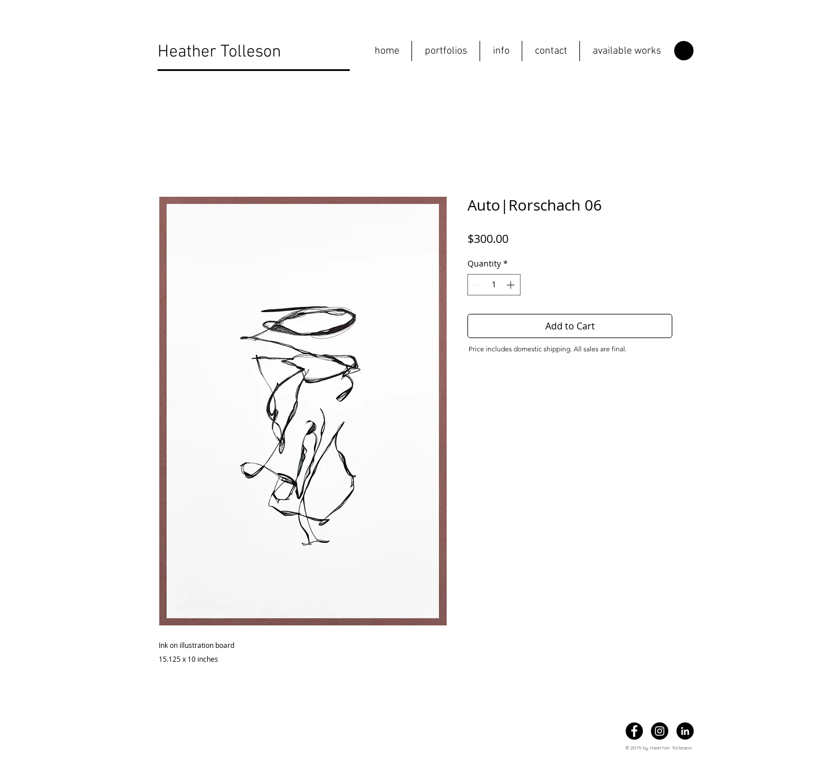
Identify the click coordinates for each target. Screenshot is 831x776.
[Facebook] (634, 731)
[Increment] (511, 285)
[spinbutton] (494, 285)
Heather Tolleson (219, 52)
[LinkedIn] (685, 731)
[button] (446, 51)
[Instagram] (659, 731)
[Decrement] (476, 285)
